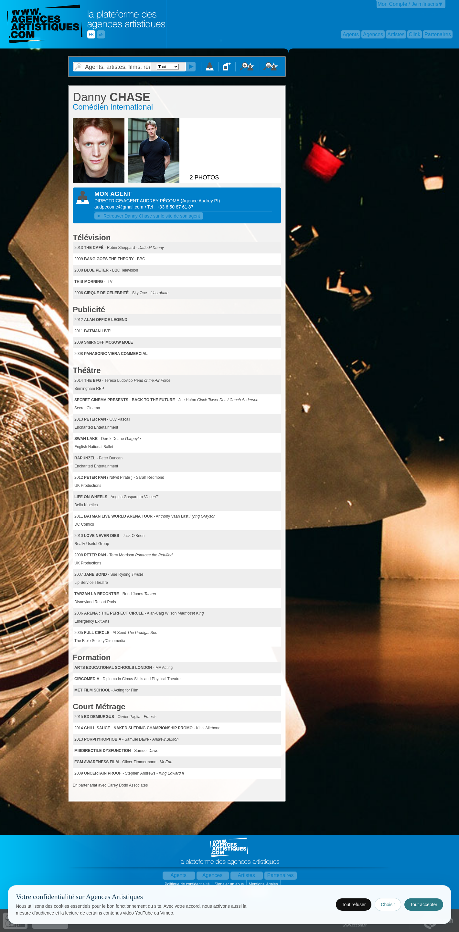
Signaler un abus (230, 884)
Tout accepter (423, 904)
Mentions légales (264, 884)
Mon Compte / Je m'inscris (408, 4)
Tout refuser (354, 904)
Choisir (388, 904)
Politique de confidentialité (188, 884)
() (200, 200)
